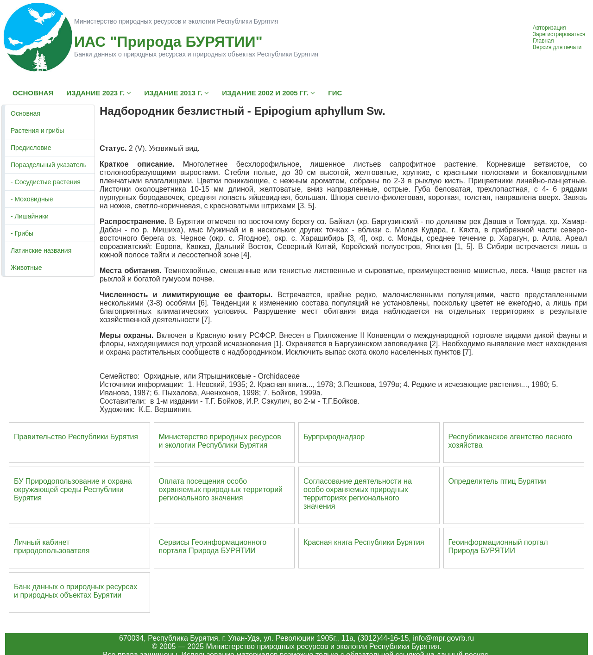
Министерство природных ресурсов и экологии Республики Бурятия (220, 441)
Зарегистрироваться (559, 34)
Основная (25, 113)
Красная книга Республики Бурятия (363, 542)
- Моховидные (32, 199)
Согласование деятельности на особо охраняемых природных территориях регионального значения (357, 493)
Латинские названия (41, 250)
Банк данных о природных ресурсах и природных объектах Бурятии (75, 591)
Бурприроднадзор (334, 437)
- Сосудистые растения (46, 182)
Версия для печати (557, 47)
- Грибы (22, 233)
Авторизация (549, 28)
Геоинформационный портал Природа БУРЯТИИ (498, 546)
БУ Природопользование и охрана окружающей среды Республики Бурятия (73, 489)
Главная (543, 40)
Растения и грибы (37, 130)
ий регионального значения (221, 494)
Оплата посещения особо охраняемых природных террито (215, 485)
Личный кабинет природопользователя (52, 546)
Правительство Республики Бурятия (76, 437)
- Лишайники (30, 216)
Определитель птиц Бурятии (497, 481)
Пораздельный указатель (49, 164)
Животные (26, 267)
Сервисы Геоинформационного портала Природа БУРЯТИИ (213, 546)
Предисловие (31, 147)
